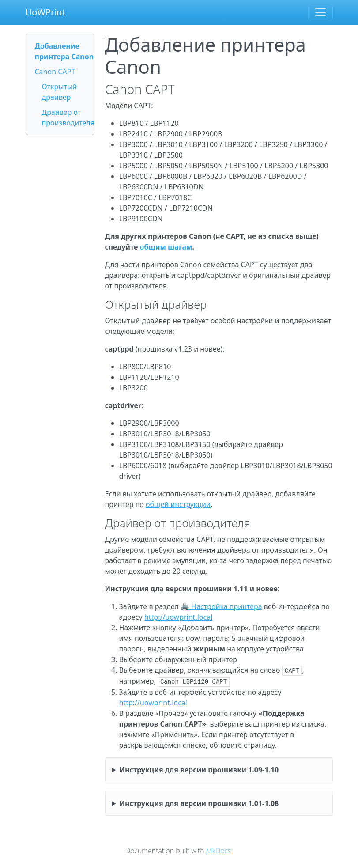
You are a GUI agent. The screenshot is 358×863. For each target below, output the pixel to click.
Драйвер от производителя (68, 117)
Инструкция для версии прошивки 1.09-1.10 (199, 770)
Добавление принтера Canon (64, 51)
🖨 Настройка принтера (221, 606)
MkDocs (218, 850)
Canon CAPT (55, 71)
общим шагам (166, 247)
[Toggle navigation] (320, 12)
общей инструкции (178, 504)
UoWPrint (45, 12)
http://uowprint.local (178, 617)
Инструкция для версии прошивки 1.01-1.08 (199, 803)
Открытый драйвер (59, 92)
